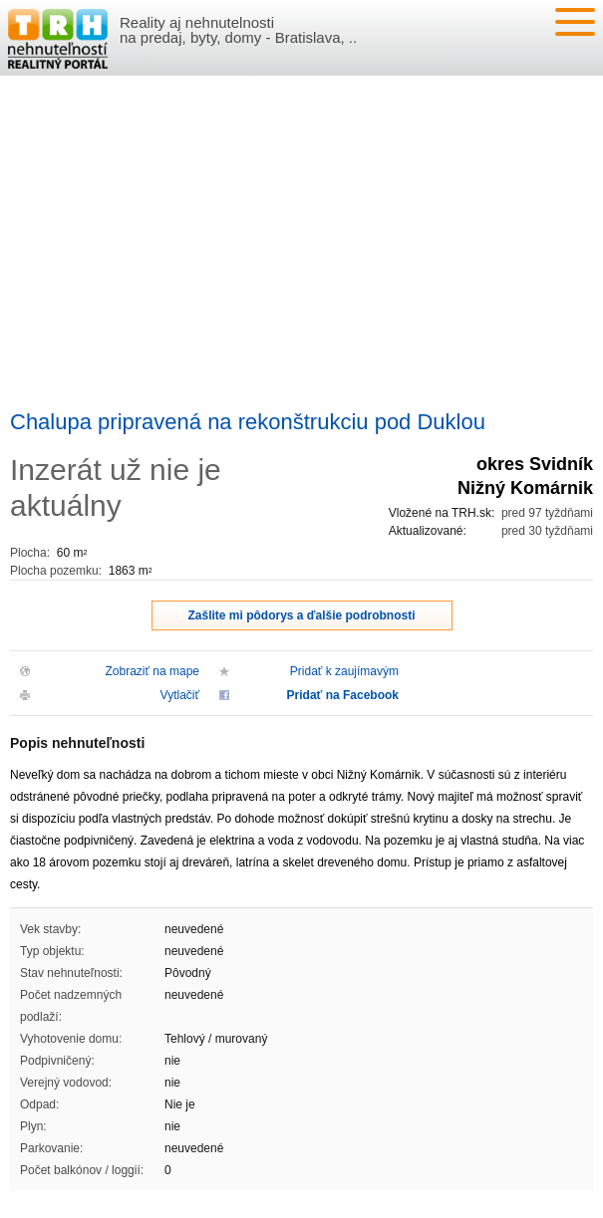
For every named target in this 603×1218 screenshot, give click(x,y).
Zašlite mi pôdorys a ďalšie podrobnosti (302, 615)
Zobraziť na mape (152, 671)
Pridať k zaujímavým (344, 671)
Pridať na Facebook (343, 695)
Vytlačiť (179, 695)
